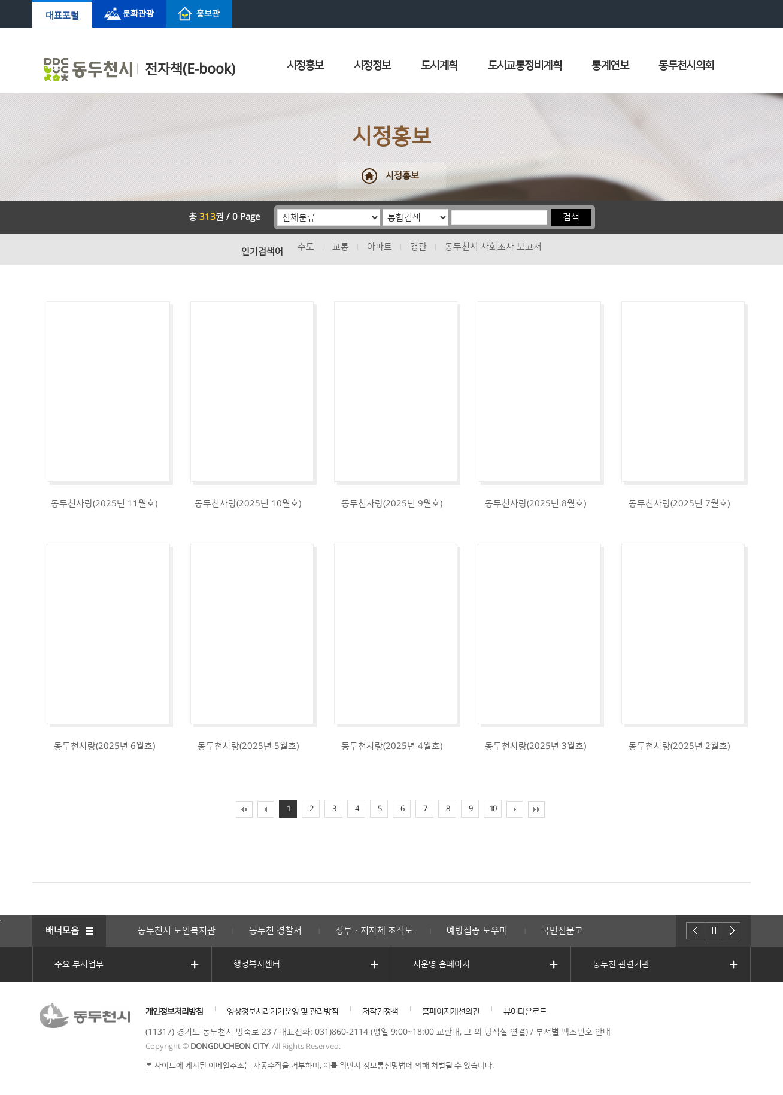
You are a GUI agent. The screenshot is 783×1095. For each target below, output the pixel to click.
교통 (340, 247)
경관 (418, 247)
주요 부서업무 (79, 964)
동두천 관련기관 (621, 964)
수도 (306, 247)
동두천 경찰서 (275, 931)
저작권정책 (380, 1012)
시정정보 (372, 66)
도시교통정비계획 (525, 66)
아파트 (379, 247)
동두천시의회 (686, 66)
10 (493, 809)
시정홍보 (305, 66)
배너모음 (62, 931)
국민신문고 (562, 931)
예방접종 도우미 (477, 931)
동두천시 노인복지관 (177, 931)
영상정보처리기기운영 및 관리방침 (282, 1012)
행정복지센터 (256, 964)
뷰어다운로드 (525, 1012)
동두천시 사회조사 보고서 (493, 247)
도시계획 (439, 66)
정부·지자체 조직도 (374, 931)
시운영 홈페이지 (441, 964)
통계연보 (610, 66)
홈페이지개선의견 (450, 1012)
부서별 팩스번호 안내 (573, 1032)
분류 (277, 208)
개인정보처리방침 (174, 1012)
